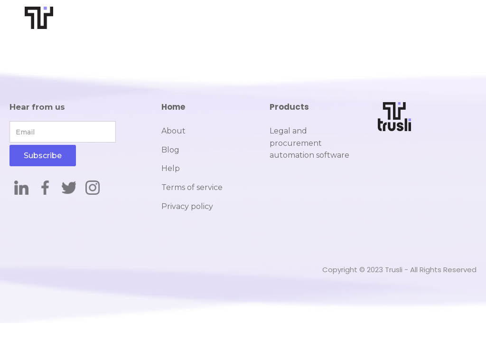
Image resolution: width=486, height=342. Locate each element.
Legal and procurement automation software (309, 143)
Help (170, 168)
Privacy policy (187, 206)
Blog (170, 149)
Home (173, 107)
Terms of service (192, 187)
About (173, 130)
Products (289, 107)
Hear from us (37, 107)
